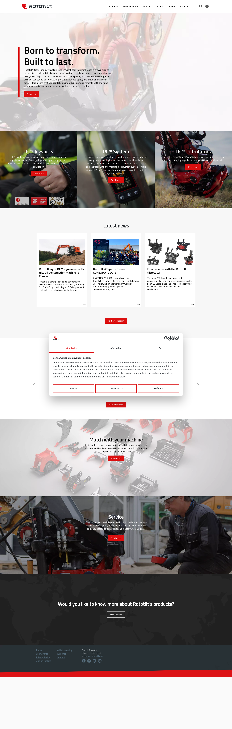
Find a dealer (116, 614)
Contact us (31, 94)
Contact (158, 6)
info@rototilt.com (95, 655)
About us (185, 6)
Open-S (61, 657)
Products (113, 6)
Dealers (171, 6)
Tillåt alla (158, 388)
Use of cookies (43, 661)
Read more (39, 173)
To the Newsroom (116, 320)
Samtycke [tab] (71, 348)
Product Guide (130, 6)
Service (146, 6)
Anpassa (116, 388)
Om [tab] (160, 348)
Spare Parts (42, 653)
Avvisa (73, 388)
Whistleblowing (64, 650)
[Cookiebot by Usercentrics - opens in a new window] (166, 338)
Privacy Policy (43, 657)
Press (39, 650)
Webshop (61, 653)
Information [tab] (116, 348)
